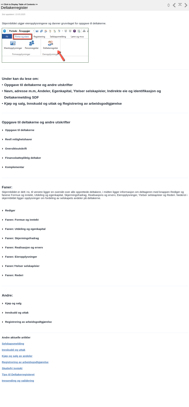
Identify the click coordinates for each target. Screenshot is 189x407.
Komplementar (14, 167)
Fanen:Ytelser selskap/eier (22, 265)
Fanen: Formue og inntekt (22, 219)
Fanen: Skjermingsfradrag (22, 238)
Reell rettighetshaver (18, 139)
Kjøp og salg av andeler (17, 355)
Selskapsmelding (13, 343)
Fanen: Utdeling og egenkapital (25, 228)
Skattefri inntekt (12, 368)
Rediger (10, 210)
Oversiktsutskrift (16, 148)
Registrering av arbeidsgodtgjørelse (28, 321)
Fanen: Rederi (14, 275)
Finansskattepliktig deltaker (23, 157)
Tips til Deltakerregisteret (18, 374)
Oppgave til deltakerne (19, 130)
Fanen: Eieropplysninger (21, 256)
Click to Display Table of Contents (19, 4)
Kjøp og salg (13, 303)
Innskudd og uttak (17, 312)
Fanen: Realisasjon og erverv (24, 247)
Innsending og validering (18, 380)
